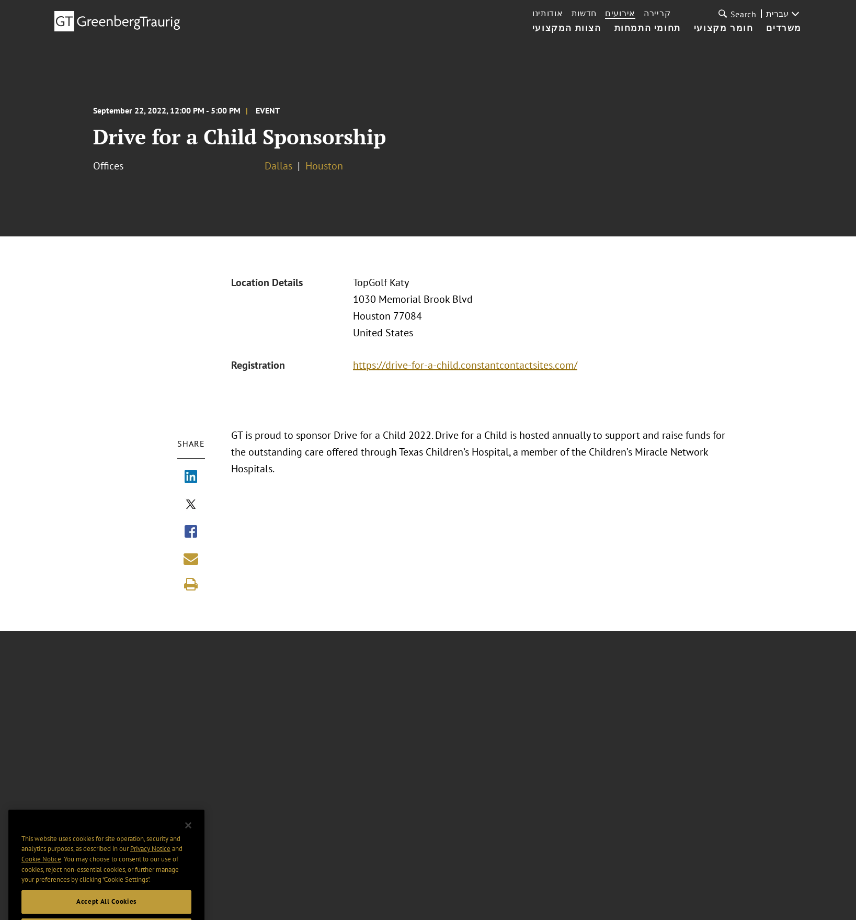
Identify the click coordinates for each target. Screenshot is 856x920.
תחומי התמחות (647, 28)
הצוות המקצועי (566, 28)
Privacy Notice (150, 860)
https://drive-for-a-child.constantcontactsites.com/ (468, 365)
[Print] (191, 584)
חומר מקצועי (724, 28)
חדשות (584, 13)
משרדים (784, 28)
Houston (324, 166)
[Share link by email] (191, 558)
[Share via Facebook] (191, 532)
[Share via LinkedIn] (191, 477)
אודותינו (547, 13)
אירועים (620, 13)
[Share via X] (191, 505)
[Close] (188, 837)
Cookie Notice (41, 871)
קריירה (657, 13)
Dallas (278, 166)
